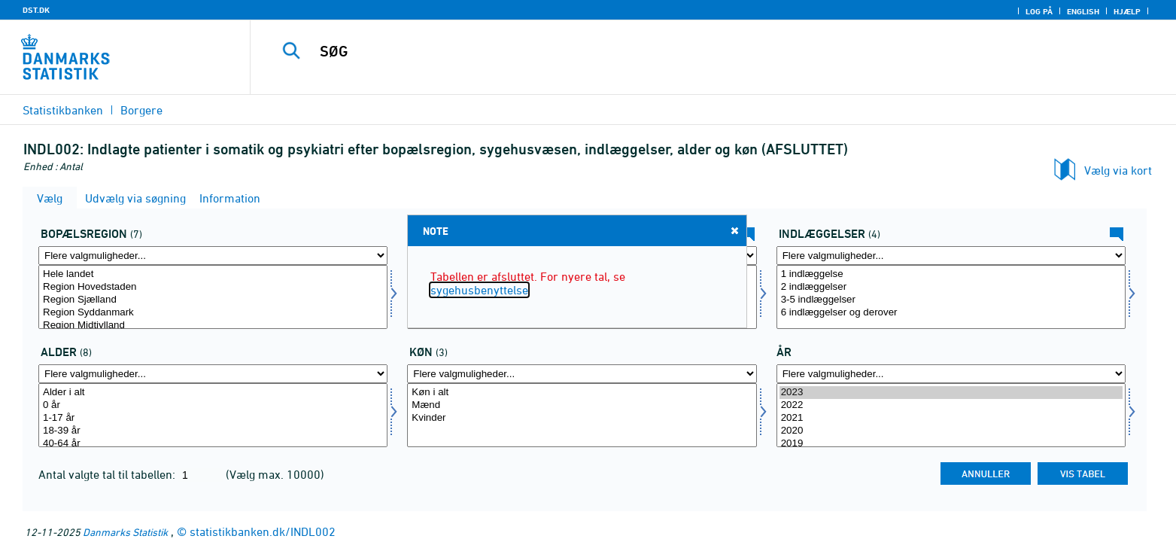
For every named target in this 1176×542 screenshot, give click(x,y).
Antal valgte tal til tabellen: (108, 474)
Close (733, 230)
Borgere (141, 110)
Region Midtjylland (212, 325)
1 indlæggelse (951, 274)
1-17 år (212, 418)
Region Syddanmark (212, 312)
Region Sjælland (212, 300)
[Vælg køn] (581, 415)
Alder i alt (212, 392)
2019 (951, 443)
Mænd (581, 405)
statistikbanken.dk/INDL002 (263, 531)
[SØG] (679, 51)
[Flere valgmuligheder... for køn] (581, 373)
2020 (951, 431)
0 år (212, 405)
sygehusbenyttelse (479, 290)
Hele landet (212, 274)
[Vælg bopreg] (212, 297)
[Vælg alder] (212, 415)
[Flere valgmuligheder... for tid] (951, 373)
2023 (951, 392)
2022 (951, 405)
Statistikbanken (63, 110)
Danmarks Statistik (125, 531)
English (1083, 11)
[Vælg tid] (951, 415)
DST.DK (36, 10)
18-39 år (212, 431)
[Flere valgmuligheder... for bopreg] (212, 255)
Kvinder (581, 418)
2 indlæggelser (951, 287)
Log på (1039, 11)
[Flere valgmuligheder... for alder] (212, 373)
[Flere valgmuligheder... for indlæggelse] (951, 255)
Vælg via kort (1118, 170)
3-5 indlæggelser (951, 300)
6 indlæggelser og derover (951, 312)
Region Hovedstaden (212, 287)
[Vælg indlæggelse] (951, 297)
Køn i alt (581, 392)
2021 (951, 418)
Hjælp (1127, 11)
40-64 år (212, 443)
